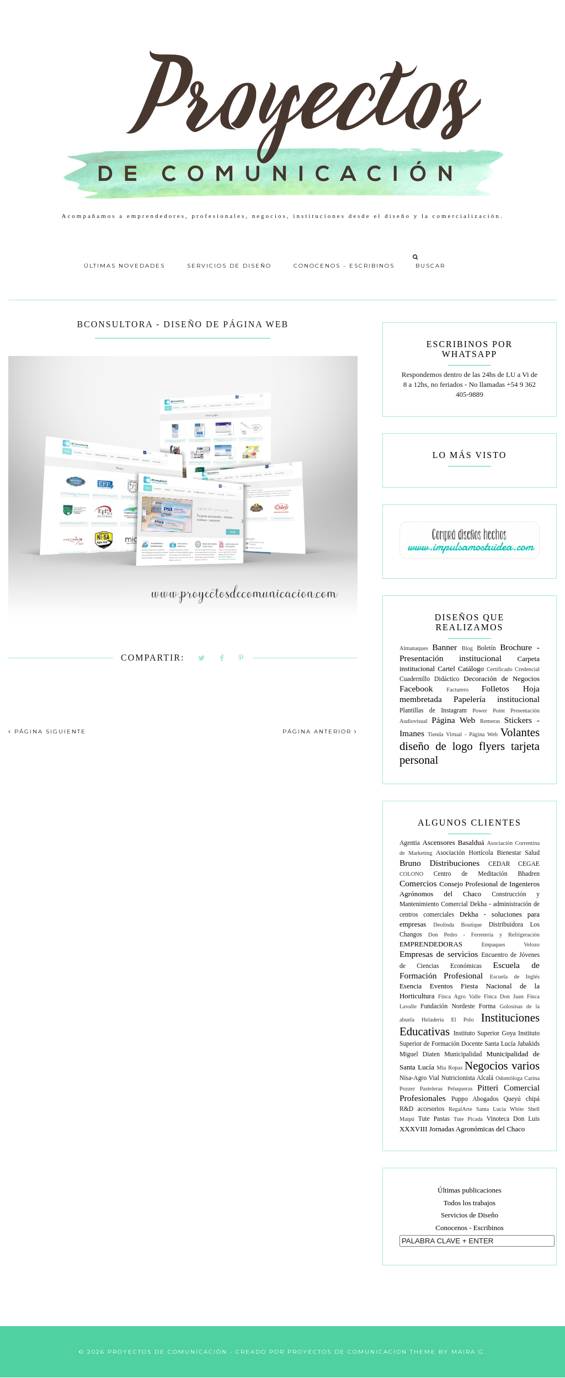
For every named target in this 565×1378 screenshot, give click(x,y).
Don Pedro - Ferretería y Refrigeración (484, 935)
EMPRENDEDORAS (430, 944)
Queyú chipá (522, 1099)
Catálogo (471, 668)
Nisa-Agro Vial (419, 1078)
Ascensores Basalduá (453, 842)
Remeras (490, 721)
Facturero (457, 690)
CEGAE (529, 864)
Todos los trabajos (469, 1203)
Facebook (416, 688)
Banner (444, 647)
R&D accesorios (422, 1109)
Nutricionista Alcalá (467, 1078)
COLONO (411, 874)
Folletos (495, 688)
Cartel (446, 668)
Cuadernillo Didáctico (429, 679)
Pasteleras (431, 1089)
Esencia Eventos (426, 986)
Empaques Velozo (510, 944)
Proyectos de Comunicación (167, 1351)
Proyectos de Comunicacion (347, 1351)
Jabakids (529, 1043)
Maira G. (468, 1351)
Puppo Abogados (475, 1099)
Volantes (520, 732)
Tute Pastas (434, 1118)
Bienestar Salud (518, 852)
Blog (467, 648)
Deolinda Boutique (457, 925)
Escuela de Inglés (515, 976)
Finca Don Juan (504, 996)
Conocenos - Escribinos (344, 265)
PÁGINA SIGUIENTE (47, 731)
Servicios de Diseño (229, 265)
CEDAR (499, 864)
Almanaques (413, 648)
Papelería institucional (497, 699)
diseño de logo (436, 745)
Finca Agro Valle (459, 996)
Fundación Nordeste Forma (457, 1006)
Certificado (500, 669)
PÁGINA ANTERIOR (320, 731)
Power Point (488, 710)
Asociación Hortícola (464, 852)
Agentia (409, 843)
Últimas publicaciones (470, 1190)
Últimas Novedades (124, 265)
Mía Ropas (450, 1068)
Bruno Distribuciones (439, 863)
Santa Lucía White (500, 1109)
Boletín (486, 648)
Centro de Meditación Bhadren (487, 873)
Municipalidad (463, 1054)
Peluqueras (460, 1089)
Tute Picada (468, 1119)
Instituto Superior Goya (485, 1033)
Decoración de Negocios (501, 678)
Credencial (527, 669)
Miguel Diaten (419, 1054)
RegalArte (460, 1109)
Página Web (453, 720)
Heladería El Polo (448, 1020)
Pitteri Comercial (508, 1087)
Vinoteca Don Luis (513, 1118)
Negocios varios (502, 1065)
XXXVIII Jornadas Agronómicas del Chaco (462, 1129)
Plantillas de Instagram (433, 710)
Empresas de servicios (438, 954)
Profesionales (422, 1098)
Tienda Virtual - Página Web (463, 734)
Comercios (418, 883)
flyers (492, 745)
